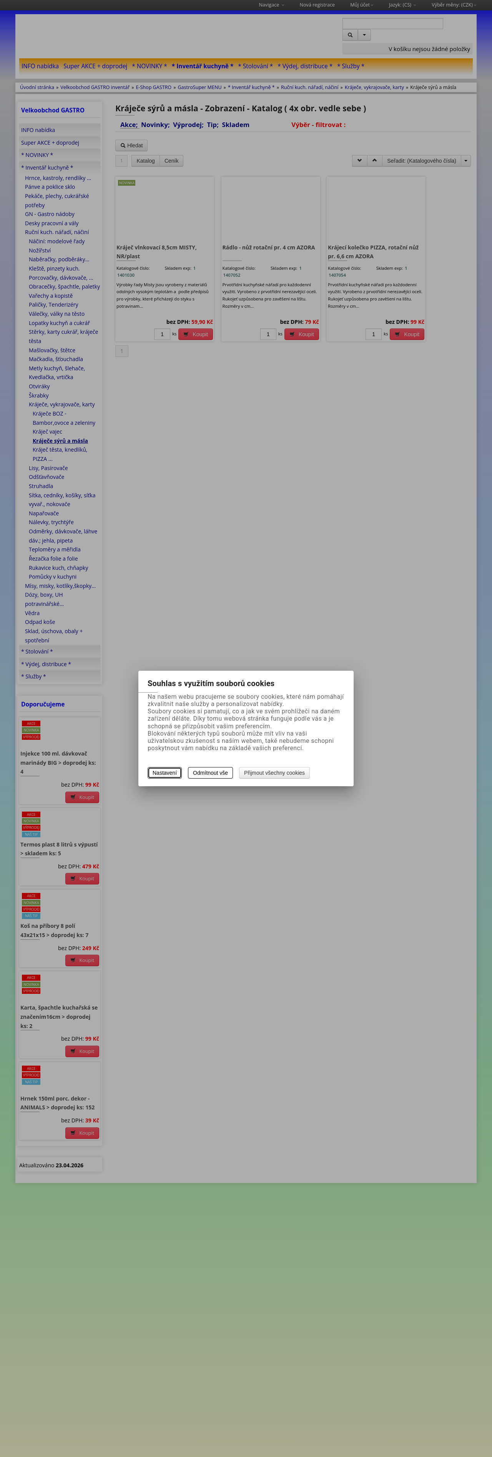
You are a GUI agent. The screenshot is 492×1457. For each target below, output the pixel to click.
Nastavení (165, 773)
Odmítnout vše (210, 773)
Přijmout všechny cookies (274, 773)
